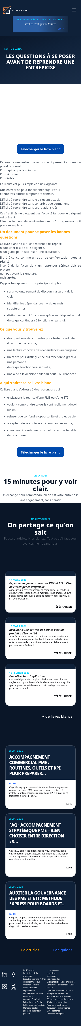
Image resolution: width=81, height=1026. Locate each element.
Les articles (51, 973)
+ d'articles (29, 949)
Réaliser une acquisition (57, 1002)
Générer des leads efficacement (60, 999)
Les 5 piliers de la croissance (30, 974)
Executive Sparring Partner (34, 979)
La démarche (28, 970)
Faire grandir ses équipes (57, 993)
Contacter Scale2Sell (31, 999)
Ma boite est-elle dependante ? (30, 989)
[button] (74, 10)
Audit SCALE (28, 996)
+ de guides (62, 949)
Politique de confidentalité (34, 1005)
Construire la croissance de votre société (60, 986)
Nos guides (51, 976)
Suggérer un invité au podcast (32, 1012)
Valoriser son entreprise (57, 1005)
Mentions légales (30, 1008)
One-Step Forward (31, 984)
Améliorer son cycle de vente (59, 996)
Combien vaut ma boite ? (33, 993)
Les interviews (53, 970)
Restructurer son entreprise (58, 1008)
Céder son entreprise (55, 1013)
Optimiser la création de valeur (60, 990)
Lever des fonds (53, 1011)
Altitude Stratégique (31, 982)
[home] (16, 10)
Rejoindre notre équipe (33, 1002)
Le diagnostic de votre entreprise (60, 982)
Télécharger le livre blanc (40, 149)
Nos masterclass (54, 979)
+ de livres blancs (57, 716)
